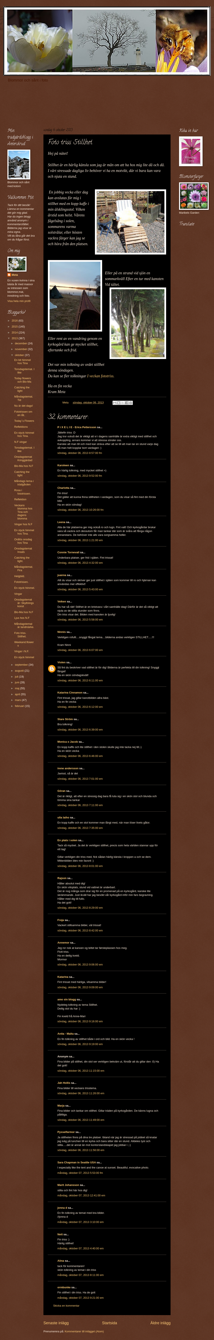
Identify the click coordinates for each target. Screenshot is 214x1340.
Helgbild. (19, 576)
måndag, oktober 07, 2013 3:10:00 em (80, 1222)
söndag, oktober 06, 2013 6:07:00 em (80, 650)
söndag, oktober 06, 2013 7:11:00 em (80, 805)
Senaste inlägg (56, 1323)
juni (17, 682)
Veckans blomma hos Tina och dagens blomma (23, 512)
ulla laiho (63, 817)
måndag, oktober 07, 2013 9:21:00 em (80, 1297)
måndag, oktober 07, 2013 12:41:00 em (81, 1195)
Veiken (61, 601)
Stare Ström (65, 719)
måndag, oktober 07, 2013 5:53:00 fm (80, 1172)
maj (17, 688)
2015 (15, 326)
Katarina (62, 976)
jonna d (62, 1207)
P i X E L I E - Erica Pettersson (76, 427)
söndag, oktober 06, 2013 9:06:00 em (80, 964)
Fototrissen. (21, 581)
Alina (60, 1260)
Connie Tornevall (68, 552)
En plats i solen (67, 840)
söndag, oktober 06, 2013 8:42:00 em (80, 930)
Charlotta (63, 487)
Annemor (63, 942)
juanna (61, 575)
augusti (19, 670)
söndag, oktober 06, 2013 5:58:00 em (80, 619)
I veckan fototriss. (100, 376)
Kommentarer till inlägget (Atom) (84, 1331)
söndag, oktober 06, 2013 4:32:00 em (80, 562)
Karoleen (63, 465)
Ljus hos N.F (21, 617)
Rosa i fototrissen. (22, 492)
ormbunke (64, 1287)
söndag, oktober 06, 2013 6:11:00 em (80, 680)
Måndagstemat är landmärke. (24, 625)
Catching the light (21, 389)
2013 (15, 338)
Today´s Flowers (24, 420)
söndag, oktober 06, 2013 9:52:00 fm (79, 475)
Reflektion (20, 499)
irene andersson (67, 768)
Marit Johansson (68, 1185)
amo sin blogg (66, 999)
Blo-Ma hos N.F (23, 466)
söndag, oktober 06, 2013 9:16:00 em (80, 1021)
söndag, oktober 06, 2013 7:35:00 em (80, 827)
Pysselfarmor (66, 1132)
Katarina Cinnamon (69, 692)
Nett (60, 1234)
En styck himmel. (24, 587)
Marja (61, 1105)
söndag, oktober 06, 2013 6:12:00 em (80, 706)
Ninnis (61, 632)
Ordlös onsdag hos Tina (23, 541)
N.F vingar (20, 441)
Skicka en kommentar (66, 1305)
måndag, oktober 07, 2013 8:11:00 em (80, 1275)
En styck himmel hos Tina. (24, 434)
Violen (61, 662)
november (21, 349)
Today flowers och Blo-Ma (22, 380)
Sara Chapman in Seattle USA (76, 1162)
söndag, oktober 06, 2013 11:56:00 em (80, 1150)
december (21, 343)
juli (17, 676)
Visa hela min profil (19, 301)
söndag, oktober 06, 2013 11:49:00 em (80, 1119)
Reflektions (21, 426)
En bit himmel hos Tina (22, 361)
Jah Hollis (63, 1082)
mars (18, 700)
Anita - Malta (65, 1033)
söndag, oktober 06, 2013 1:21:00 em (80, 540)
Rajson (62, 878)
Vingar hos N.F (23, 524)
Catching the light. (21, 559)
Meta (15, 274)
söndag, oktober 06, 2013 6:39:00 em (80, 729)
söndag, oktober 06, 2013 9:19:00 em (80, 1044)
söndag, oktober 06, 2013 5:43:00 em (80, 589)
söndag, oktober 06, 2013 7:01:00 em (80, 778)
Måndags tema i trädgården (24, 482)
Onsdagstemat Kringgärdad (23, 458)
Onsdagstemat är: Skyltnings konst (24, 603)
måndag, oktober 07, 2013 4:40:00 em (80, 1248)
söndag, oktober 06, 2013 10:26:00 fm (80, 509)
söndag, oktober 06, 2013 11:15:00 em (80, 1070)
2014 (15, 332)
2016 (15, 320)
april (18, 694)
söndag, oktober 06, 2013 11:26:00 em (80, 1093)
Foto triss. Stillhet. (20, 634)
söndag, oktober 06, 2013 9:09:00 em (80, 987)
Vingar (18, 593)
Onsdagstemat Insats (23, 550)
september (21, 664)
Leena (61, 522)
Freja (60, 920)
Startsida (109, 1323)
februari (20, 706)
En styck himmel (24, 657)
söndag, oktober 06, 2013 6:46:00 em (80, 756)
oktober (20, 355)
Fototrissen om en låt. (23, 413)
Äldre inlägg (160, 1323)
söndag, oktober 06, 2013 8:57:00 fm (79, 453)
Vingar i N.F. (21, 651)
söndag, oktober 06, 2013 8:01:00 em (80, 866)
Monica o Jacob (67, 741)
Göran (61, 790)
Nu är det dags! (23, 405)
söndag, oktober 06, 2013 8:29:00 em (80, 907)
